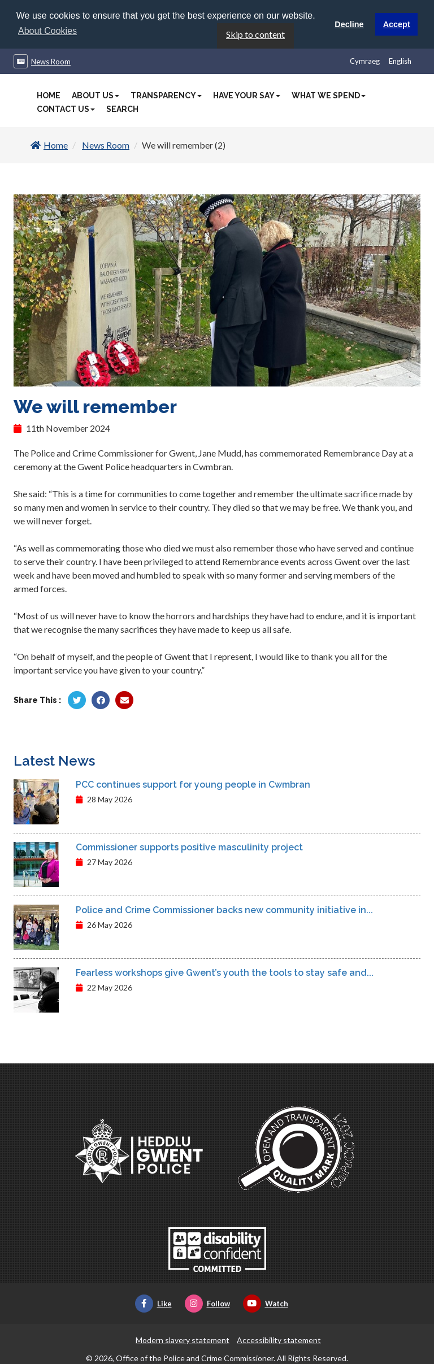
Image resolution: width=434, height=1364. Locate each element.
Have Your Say (246, 94)
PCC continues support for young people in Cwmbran (193, 783)
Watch (265, 1302)
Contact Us (66, 108)
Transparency (166, 94)
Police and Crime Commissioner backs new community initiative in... (224, 908)
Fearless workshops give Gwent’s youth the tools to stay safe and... (225, 971)
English (400, 60)
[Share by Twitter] (77, 699)
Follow (207, 1302)
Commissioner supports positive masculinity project (189, 846)
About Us (95, 94)
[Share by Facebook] (101, 699)
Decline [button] (349, 24)
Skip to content (255, 33)
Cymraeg (365, 60)
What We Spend (329, 94)
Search (122, 108)
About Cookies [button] (47, 31)
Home (48, 94)
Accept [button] (396, 24)
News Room (51, 61)
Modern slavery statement (182, 1339)
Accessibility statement (279, 1339)
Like (153, 1302)
